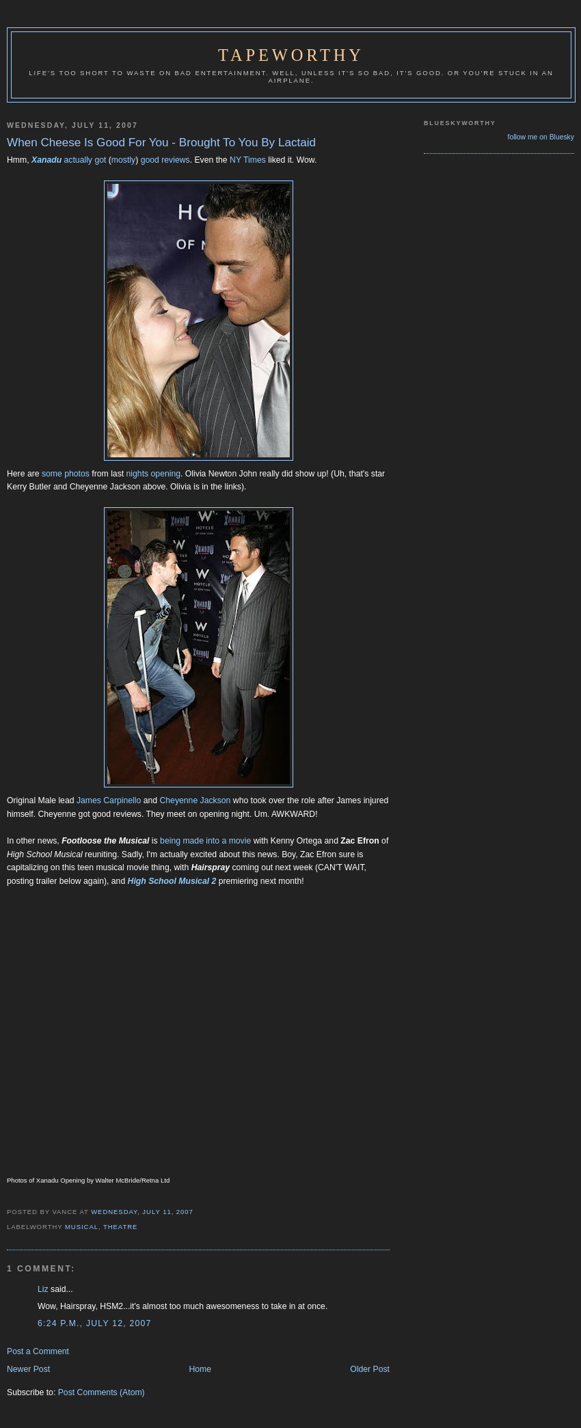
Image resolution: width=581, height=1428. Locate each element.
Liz (43, 1289)
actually (78, 160)
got (100, 160)
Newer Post (28, 1369)
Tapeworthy (291, 55)
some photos (67, 474)
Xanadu (46, 160)
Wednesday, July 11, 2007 (142, 1211)
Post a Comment (38, 1351)
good (150, 160)
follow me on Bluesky (541, 137)
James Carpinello (109, 800)
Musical (81, 1226)
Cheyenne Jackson (194, 800)
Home (200, 1369)
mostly (123, 160)
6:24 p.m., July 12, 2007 (95, 1323)
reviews (175, 160)
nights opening (153, 474)
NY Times (249, 160)
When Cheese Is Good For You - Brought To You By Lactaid (161, 142)
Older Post (370, 1369)
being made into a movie (205, 841)
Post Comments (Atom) (101, 1392)
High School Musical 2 (172, 881)
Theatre (120, 1226)
